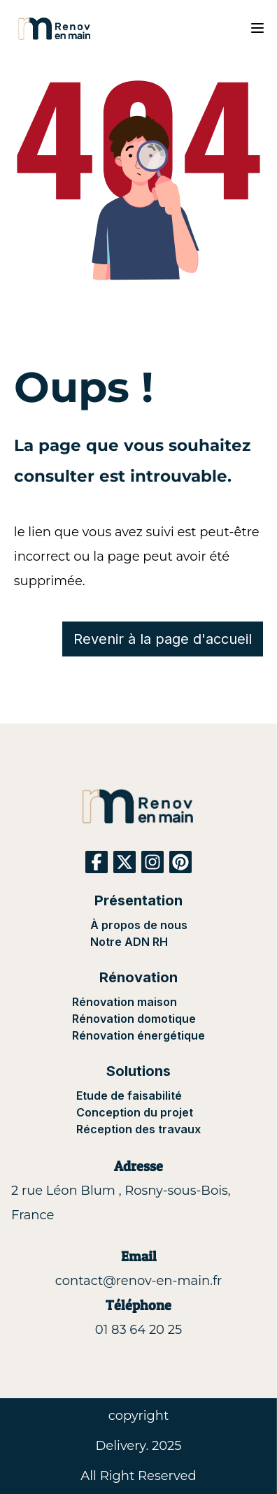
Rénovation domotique (134, 1019)
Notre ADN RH (129, 942)
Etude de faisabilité (129, 1095)
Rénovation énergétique (138, 1035)
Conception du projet (134, 1112)
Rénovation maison (124, 1002)
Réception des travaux (138, 1129)
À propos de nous (138, 925)
